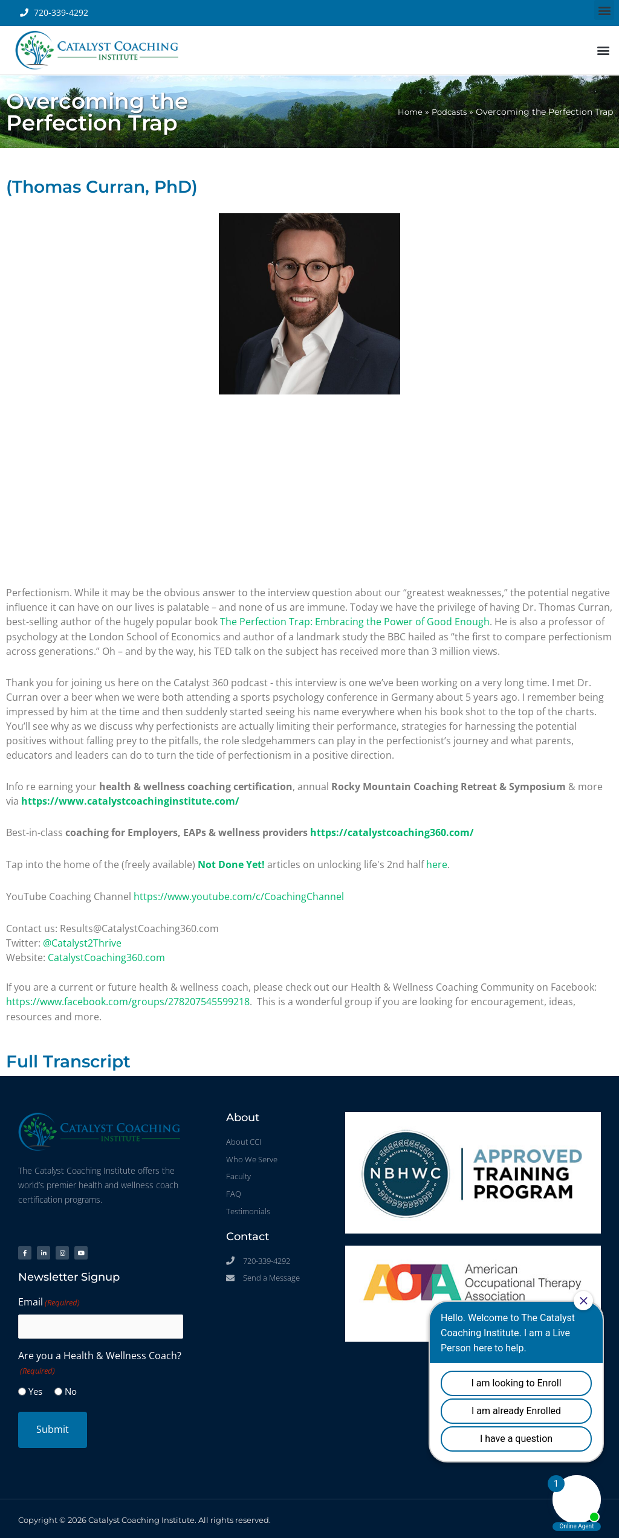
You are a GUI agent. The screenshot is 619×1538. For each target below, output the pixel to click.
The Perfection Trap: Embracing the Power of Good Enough (355, 621)
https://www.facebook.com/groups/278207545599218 (128, 998)
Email (49, 1299)
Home (406, 112)
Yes (35, 1388)
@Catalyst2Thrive (82, 940)
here (436, 863)
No (71, 1388)
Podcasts (447, 112)
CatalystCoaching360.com (106, 955)
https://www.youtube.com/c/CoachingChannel (239, 894)
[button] (604, 10)
